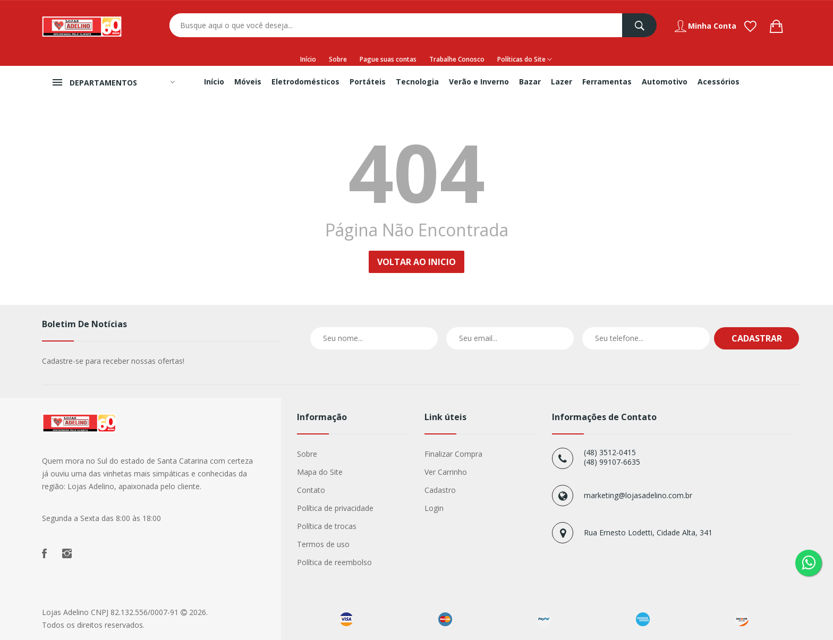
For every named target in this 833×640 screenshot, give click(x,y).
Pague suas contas (388, 59)
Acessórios (719, 81)
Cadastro (440, 490)
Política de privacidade (335, 508)
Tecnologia (417, 81)
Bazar (530, 81)
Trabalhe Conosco (456, 59)
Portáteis (368, 81)
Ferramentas (607, 81)
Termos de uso (323, 544)
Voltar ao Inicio (416, 262)
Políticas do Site (524, 59)
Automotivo (664, 81)
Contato (311, 490)
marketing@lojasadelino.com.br (638, 495)
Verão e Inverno (479, 81)
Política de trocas (326, 526)
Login (434, 508)
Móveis (247, 81)
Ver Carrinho (445, 472)
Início (308, 59)
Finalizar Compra (453, 454)
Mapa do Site (320, 472)
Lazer (561, 81)
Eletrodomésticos (305, 81)
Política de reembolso (334, 562)
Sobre (338, 59)
